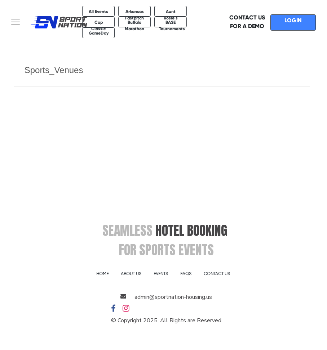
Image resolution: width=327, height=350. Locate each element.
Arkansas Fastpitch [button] (134, 13)
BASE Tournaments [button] (172, 23)
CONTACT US (217, 273)
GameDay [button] (99, 33)
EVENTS (161, 273)
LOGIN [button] (293, 20)
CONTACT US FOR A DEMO (247, 22)
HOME (102, 273)
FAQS (185, 273)
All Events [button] (98, 11)
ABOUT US (131, 273)
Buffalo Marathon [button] (134, 23)
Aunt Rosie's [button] (171, 13)
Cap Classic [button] (98, 23)
